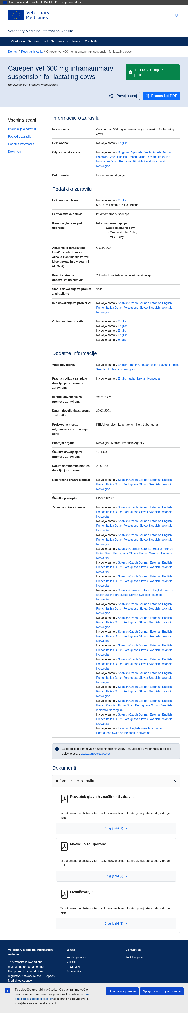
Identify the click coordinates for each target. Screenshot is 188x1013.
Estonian (102, 156)
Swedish (149, 161)
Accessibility (74, 971)
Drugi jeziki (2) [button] (116, 828)
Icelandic (161, 161)
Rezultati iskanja (32, 51)
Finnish (138, 161)
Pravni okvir (73, 966)
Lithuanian (163, 156)
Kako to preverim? (68, 2)
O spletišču (92, 41)
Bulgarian (124, 152)
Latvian (151, 156)
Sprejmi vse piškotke (122, 991)
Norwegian (103, 166)
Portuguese (130, 307)
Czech (147, 152)
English (122, 143)
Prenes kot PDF (161, 96)
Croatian (143, 364)
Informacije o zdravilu (22, 129)
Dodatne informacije (21, 144)
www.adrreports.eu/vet (95, 753)
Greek (113, 156)
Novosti (77, 41)
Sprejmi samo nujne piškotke (162, 991)
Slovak (143, 307)
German (167, 152)
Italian (142, 156)
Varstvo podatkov (76, 957)
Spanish (136, 152)
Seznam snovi (60, 41)
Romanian (126, 161)
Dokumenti (15, 151)
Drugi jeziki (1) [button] (116, 923)
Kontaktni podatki (135, 957)
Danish (156, 152)
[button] (123, 96)
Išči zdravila (17, 41)
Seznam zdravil (38, 41)
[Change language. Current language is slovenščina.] (176, 15)
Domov (12, 51)
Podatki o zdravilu (19, 136)
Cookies (71, 961)
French (132, 156)
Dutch (114, 161)
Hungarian (103, 161)
